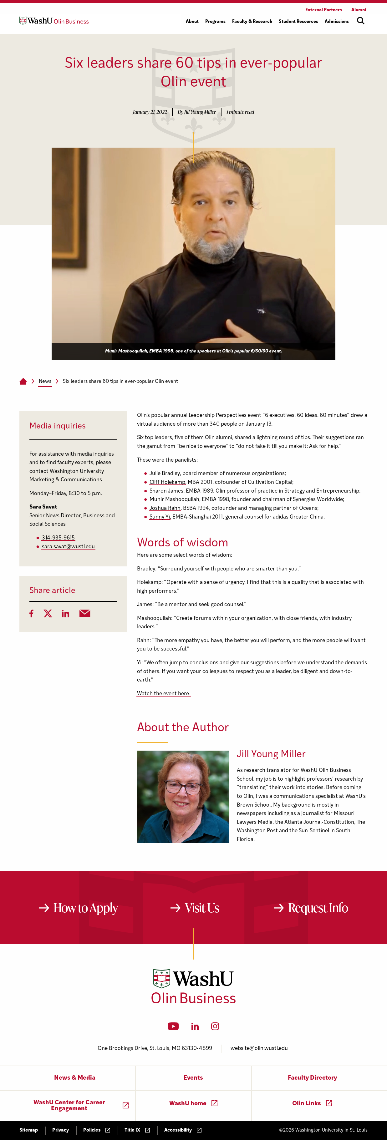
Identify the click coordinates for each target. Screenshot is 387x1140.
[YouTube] (173, 1028)
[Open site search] (361, 21)
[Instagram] (215, 1028)
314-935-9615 (58, 538)
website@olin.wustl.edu (259, 1048)
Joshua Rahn (165, 508)
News (45, 381)
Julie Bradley (165, 473)
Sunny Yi (160, 517)
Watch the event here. (163, 694)
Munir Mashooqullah (174, 499)
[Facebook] (31, 615)
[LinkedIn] (65, 615)
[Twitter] (47, 615)
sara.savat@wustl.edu (68, 547)
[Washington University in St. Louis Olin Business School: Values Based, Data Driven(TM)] (193, 1002)
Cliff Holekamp (167, 482)
